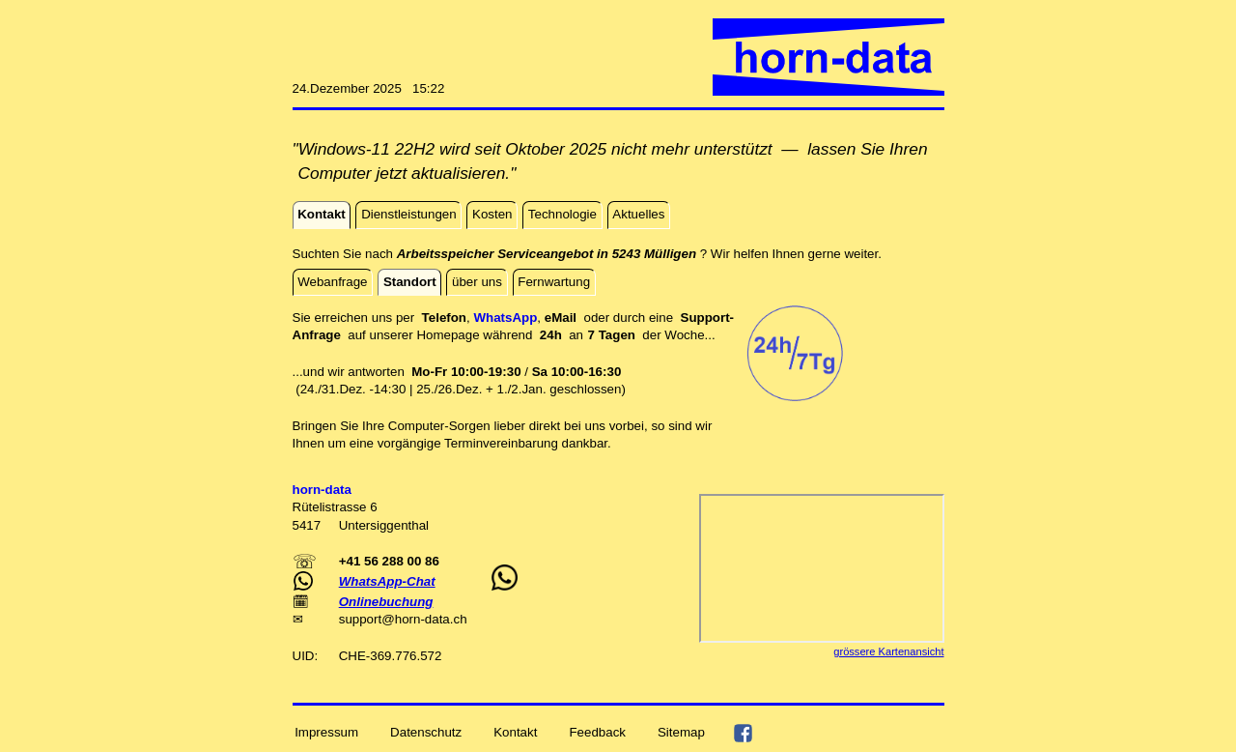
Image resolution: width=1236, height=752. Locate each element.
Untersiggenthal (384, 525)
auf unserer (382, 335)
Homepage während (477, 335)
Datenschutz (426, 732)
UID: (307, 656)
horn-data (422, 619)
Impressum (326, 732)
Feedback (597, 732)
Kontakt (515, 732)
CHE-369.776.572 (390, 656)
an (589, 335)
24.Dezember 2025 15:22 (369, 88)
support (360, 619)
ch (459, 619)
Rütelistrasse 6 (335, 507)
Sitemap (681, 732)
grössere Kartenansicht (888, 651)
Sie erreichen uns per (357, 317)
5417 (308, 525)
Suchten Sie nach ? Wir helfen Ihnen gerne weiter (586, 253)
